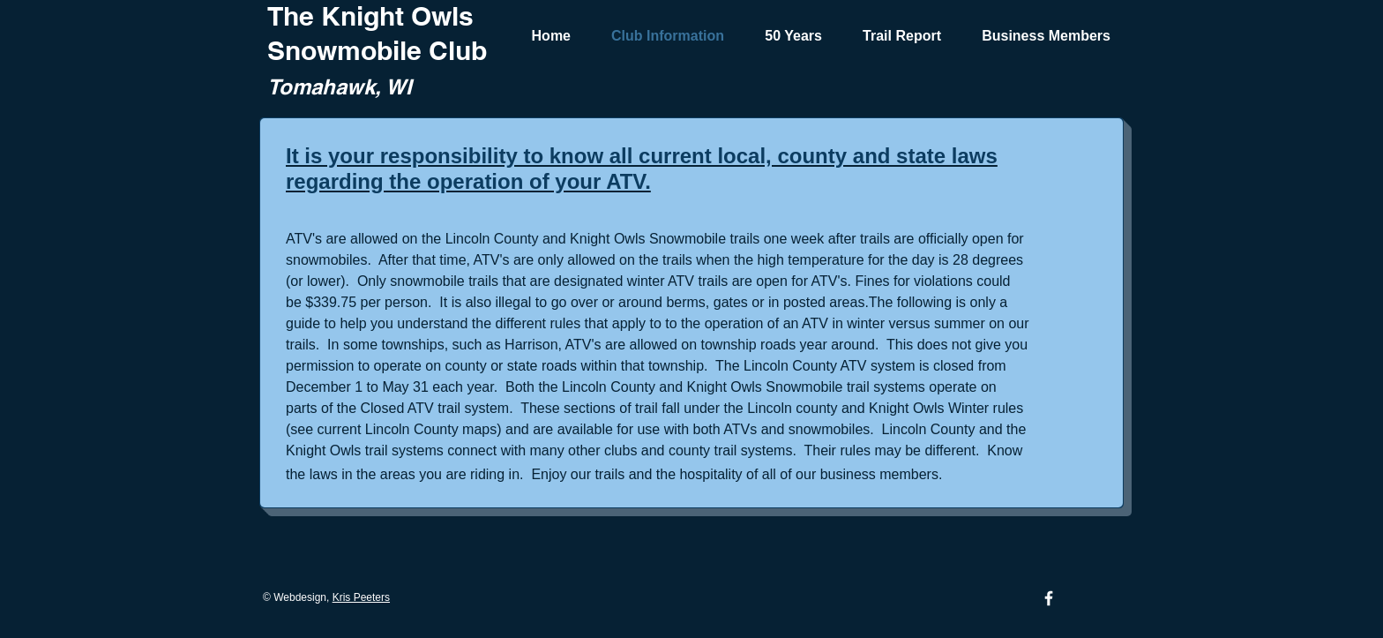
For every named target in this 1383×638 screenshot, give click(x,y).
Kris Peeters (361, 597)
